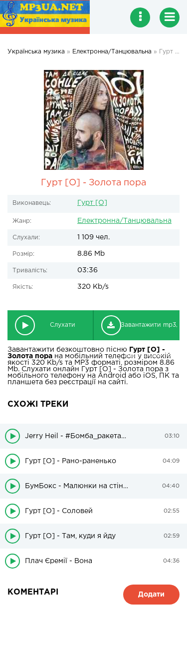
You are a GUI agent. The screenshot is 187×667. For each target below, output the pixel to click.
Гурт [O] (92, 203)
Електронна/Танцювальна (124, 221)
